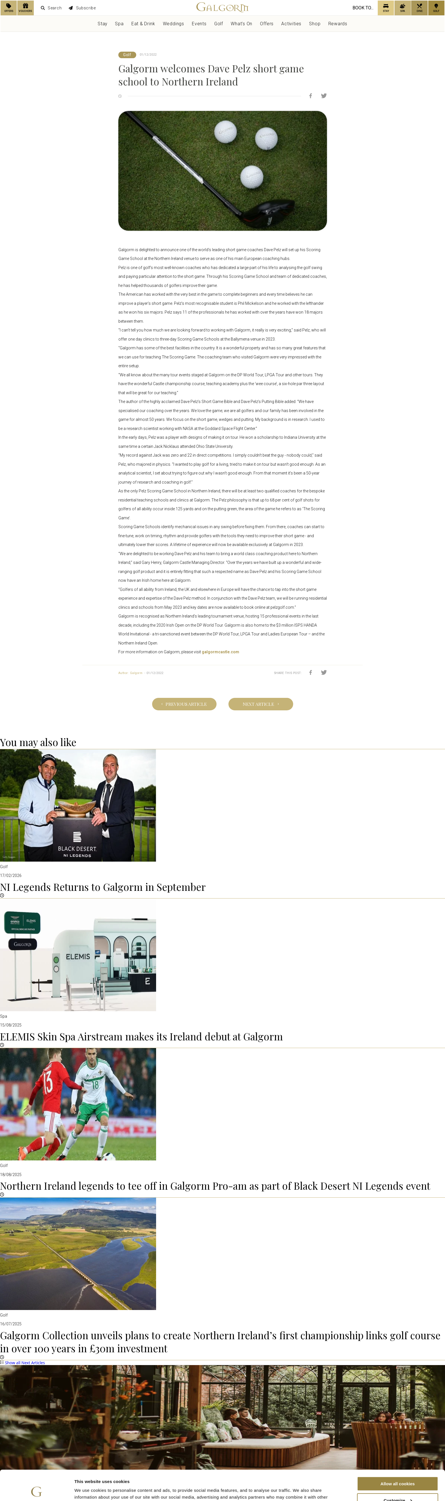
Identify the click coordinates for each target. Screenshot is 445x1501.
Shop (314, 23)
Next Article (261, 704)
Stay (102, 23)
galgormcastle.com (220, 652)
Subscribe (82, 8)
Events (199, 23)
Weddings (173, 23)
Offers (267, 23)
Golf (218, 23)
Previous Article (184, 704)
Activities (291, 23)
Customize (398, 1470)
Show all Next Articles (22, 1362)
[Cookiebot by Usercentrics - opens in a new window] (37, 1490)
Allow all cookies (398, 1453)
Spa (119, 23)
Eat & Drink (143, 23)
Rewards (338, 23)
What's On (241, 23)
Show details (87, 1489)
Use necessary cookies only (397, 1487)
